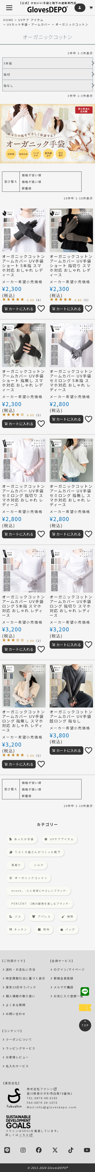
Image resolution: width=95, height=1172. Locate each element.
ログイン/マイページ (69, 969)
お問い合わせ (16, 1014)
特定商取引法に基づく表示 (25, 978)
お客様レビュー (17, 1057)
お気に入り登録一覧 (68, 996)
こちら (26, 1135)
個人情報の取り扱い (20, 996)
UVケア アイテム (31, 20)
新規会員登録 (63, 978)
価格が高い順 (32, 182)
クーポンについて (19, 1039)
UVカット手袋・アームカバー (29, 24)
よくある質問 (16, 1005)
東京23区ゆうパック (21, 987)
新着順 (27, 188)
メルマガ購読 (63, 987)
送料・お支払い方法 (20, 969)
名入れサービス (17, 1066)
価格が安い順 (32, 175)
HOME (8, 20)
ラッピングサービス (20, 1048)
